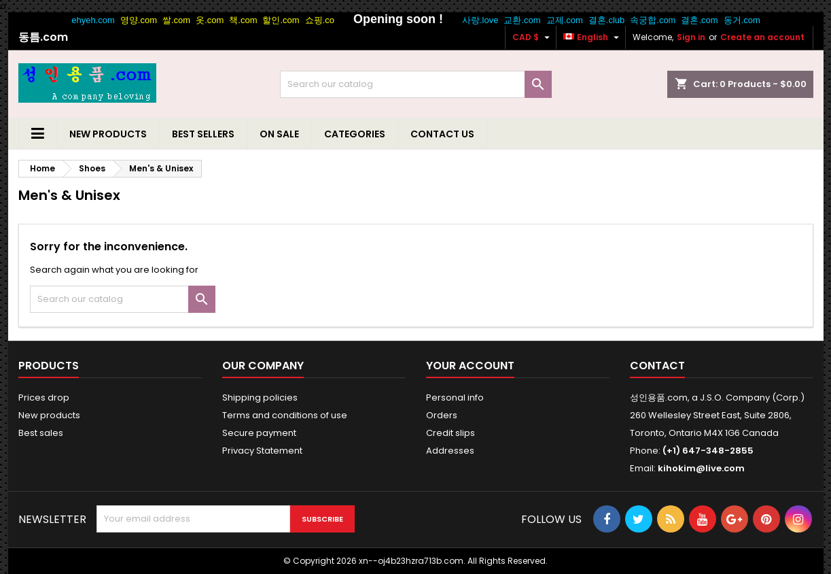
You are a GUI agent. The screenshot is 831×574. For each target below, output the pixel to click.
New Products (108, 134)
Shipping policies (260, 397)
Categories (354, 134)
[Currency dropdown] (532, 37)
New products (49, 415)
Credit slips (450, 432)
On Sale (279, 134)
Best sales (40, 432)
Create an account (762, 37)
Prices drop (43, 397)
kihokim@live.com (701, 468)
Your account (470, 365)
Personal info (455, 397)
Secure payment (259, 432)
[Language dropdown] (592, 37)
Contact (657, 365)
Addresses (450, 450)
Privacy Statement (262, 450)
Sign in (691, 37)
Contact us (442, 134)
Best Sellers (203, 134)
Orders (441, 415)
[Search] (416, 84)
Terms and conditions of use (284, 415)
